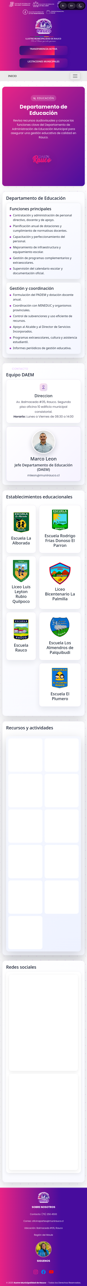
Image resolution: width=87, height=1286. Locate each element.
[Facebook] (43, 1272)
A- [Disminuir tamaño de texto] (63, 5)
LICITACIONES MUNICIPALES (43, 61)
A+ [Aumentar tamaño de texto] (71, 5)
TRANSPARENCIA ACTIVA (43, 48)
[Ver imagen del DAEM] (43, 442)
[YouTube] (51, 1272)
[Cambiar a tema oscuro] (80, 6)
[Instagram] (36, 1272)
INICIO (12, 76)
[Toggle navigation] (75, 76)
